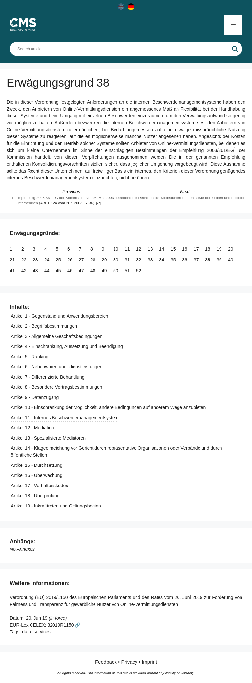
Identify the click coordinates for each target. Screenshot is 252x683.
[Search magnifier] (235, 48)
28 (93, 259)
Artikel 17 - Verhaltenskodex (39, 485)
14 (162, 249)
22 (24, 259)
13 (151, 249)
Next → (188, 191)
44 (47, 270)
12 (139, 249)
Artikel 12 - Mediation (32, 427)
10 (116, 249)
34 (162, 259)
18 (208, 249)
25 (59, 259)
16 (185, 249)
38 (208, 259)
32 (139, 259)
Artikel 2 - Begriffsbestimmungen (44, 326)
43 (36, 270)
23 (36, 259)
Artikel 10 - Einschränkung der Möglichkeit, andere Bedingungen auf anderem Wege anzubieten (108, 407)
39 (220, 259)
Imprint (149, 662)
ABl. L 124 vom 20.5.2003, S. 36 (66, 203)
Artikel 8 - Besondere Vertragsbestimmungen (56, 387)
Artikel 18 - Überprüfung (35, 495)
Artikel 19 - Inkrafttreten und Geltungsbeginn (56, 505)
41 (13, 270)
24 (47, 259)
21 (13, 259)
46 (70, 270)
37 (197, 259)
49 (105, 270)
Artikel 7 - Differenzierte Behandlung (48, 377)
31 (128, 259)
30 (116, 259)
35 (174, 259)
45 (59, 270)
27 (82, 259)
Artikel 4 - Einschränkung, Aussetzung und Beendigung (67, 346)
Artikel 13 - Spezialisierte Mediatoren (48, 438)
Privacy (129, 662)
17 (197, 249)
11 (128, 249)
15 (174, 249)
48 (93, 270)
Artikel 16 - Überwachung (36, 475)
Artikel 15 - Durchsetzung (36, 465)
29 (105, 259)
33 (151, 259)
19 (220, 249)
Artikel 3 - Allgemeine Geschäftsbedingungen (56, 336)
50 (116, 270)
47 (82, 270)
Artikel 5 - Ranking (29, 356)
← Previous (68, 191)
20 (231, 249)
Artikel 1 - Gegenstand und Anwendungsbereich (59, 316)
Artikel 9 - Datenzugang (35, 397)
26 (70, 259)
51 (128, 270)
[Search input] (123, 48)
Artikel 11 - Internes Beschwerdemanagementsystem (64, 417)
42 (24, 270)
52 (139, 270)
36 (185, 259)
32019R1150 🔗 (63, 625)
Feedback (106, 662)
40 (231, 259)
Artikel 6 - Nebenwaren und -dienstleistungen (56, 366)
